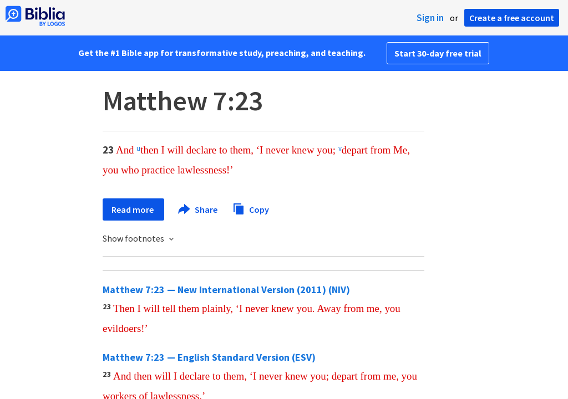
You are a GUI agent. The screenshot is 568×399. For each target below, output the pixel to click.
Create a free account (511, 17)
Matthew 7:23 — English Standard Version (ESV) (209, 357)
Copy (250, 208)
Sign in (430, 18)
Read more (133, 209)
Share (198, 209)
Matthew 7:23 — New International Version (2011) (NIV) (226, 289)
